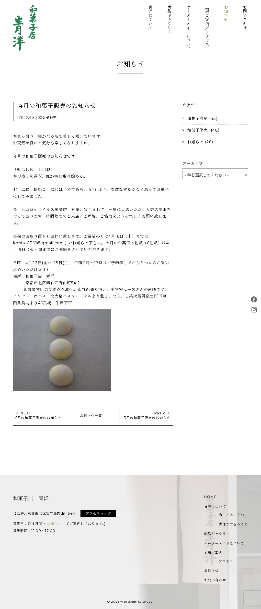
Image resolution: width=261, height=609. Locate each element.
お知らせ (225, 13)
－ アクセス (222, 561)
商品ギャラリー (169, 19)
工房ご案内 (213, 553)
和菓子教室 (197, 118)
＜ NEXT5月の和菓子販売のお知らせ (38, 415)
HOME (210, 497)
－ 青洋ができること (229, 524)
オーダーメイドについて (188, 28)
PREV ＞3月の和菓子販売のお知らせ (147, 415)
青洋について (150, 17)
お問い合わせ (244, 17)
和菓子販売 (197, 130)
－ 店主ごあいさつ (227, 515)
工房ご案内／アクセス (206, 26)
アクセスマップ (98, 513)
